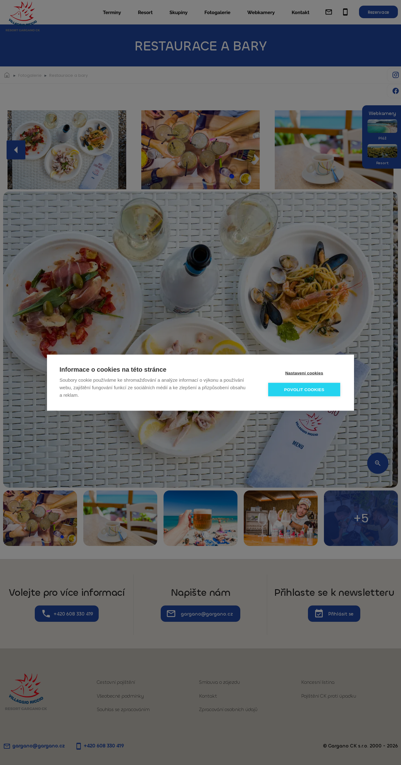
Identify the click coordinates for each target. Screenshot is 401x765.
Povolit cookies (304, 389)
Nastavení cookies (304, 372)
